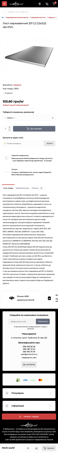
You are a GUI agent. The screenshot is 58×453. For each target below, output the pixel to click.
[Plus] (9, 127)
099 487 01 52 (29, 349)
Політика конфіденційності (31, 327)
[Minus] (9, 130)
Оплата (14, 169)
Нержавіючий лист (38, 17)
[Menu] (4, 3)
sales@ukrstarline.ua (29, 354)
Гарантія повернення (20, 155)
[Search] (5, 11)
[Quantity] (5, 129)
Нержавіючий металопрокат (17, 17)
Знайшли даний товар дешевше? (16, 105)
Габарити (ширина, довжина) (18, 112)
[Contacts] (47, 3)
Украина (17, 85)
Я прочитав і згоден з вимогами (29, 328)
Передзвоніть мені (29, 358)
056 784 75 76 (29, 352)
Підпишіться (43, 321)
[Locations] (39, 3)
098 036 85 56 (29, 346)
